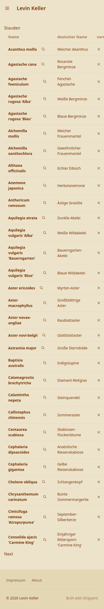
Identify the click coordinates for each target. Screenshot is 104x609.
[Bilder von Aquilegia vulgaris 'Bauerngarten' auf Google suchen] (44, 253)
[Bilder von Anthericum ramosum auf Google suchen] (44, 203)
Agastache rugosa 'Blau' (19, 116)
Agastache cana (22, 64)
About (37, 580)
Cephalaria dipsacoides (18, 449)
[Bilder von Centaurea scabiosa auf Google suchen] (44, 432)
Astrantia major (22, 347)
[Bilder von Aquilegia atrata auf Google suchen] (43, 218)
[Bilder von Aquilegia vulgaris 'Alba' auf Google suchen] (44, 233)
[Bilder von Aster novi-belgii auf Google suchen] (44, 335)
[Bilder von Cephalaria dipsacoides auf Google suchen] (44, 449)
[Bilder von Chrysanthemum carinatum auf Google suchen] (44, 497)
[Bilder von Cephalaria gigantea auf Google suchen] (44, 467)
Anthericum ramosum (19, 203)
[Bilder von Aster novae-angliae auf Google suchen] (44, 320)
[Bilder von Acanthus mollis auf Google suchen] (43, 49)
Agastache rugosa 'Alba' (19, 99)
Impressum (15, 580)
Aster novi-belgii (23, 335)
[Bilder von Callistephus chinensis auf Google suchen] (44, 415)
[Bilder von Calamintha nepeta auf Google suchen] (44, 397)
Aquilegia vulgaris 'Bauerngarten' (21, 253)
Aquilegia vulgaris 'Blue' (20, 273)
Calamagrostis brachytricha (21, 380)
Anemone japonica (16, 185)
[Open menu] (7, 8)
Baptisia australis (16, 363)
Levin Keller (31, 8)
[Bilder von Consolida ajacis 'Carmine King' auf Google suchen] (44, 540)
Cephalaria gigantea (18, 467)
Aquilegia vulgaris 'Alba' (20, 233)
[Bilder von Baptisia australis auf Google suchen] (44, 363)
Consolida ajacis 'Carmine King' (22, 540)
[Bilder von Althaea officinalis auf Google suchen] (44, 168)
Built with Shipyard (82, 598)
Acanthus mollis (22, 49)
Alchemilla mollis (17, 133)
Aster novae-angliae (19, 320)
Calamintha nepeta (18, 397)
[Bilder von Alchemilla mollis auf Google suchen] (44, 133)
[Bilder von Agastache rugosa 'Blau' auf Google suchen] (44, 116)
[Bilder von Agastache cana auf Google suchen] (43, 64)
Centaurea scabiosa (17, 432)
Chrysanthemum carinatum (23, 497)
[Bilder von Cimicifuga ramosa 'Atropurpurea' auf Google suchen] (44, 517)
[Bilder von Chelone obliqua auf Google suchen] (43, 482)
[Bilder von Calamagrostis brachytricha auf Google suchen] (44, 380)
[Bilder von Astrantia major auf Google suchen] (43, 348)
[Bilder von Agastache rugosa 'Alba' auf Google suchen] (44, 99)
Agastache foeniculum (18, 81)
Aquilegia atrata (22, 217)
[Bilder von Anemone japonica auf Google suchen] (44, 185)
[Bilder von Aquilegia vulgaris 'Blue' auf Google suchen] (44, 273)
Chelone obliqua (22, 481)
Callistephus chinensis (19, 415)
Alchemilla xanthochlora (20, 151)
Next (8, 554)
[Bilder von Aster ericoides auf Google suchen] (41, 288)
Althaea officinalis (17, 168)
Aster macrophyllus (20, 303)
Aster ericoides (21, 287)
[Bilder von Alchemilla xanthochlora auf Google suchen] (44, 151)
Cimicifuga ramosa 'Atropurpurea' (21, 517)
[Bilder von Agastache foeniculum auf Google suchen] (44, 81)
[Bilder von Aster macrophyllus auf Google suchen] (44, 303)
